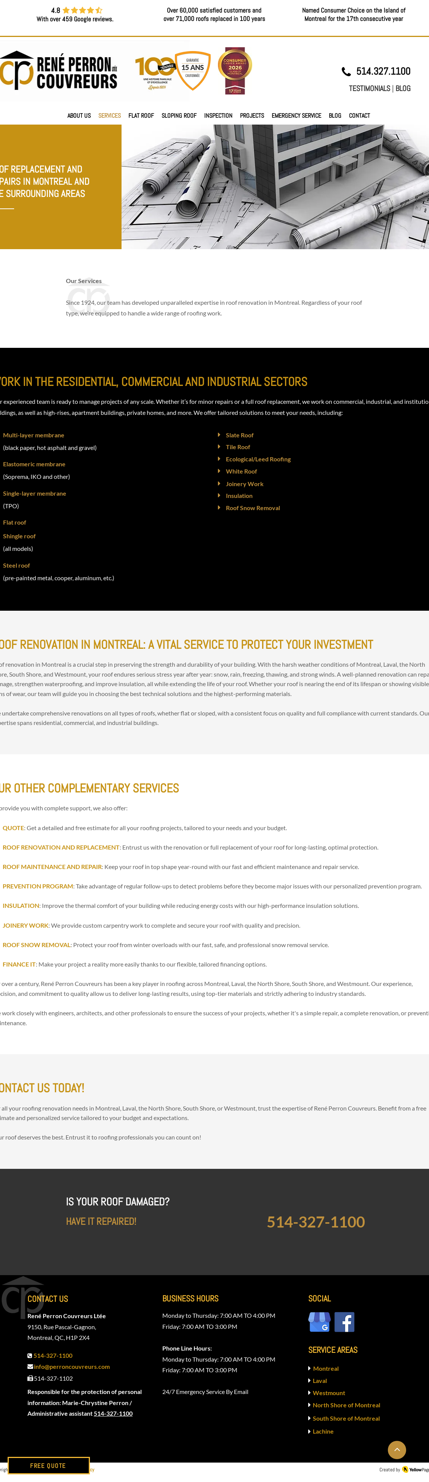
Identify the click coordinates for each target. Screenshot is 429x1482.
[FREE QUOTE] (49, 1465)
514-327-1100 (113, 1413)
